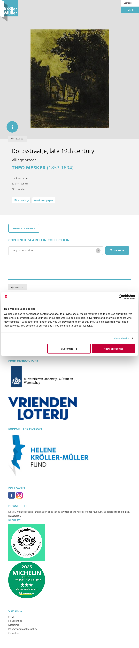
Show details (121, 338)
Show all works (24, 228)
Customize (69, 348)
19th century (21, 200)
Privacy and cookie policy (22, 628)
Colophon (13, 632)
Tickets (130, 9)
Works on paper (43, 200)
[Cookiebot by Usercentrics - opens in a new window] (121, 296)
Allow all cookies (114, 348)
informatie (11, 125)
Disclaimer (14, 624)
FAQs (11, 616)
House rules (15, 620)
